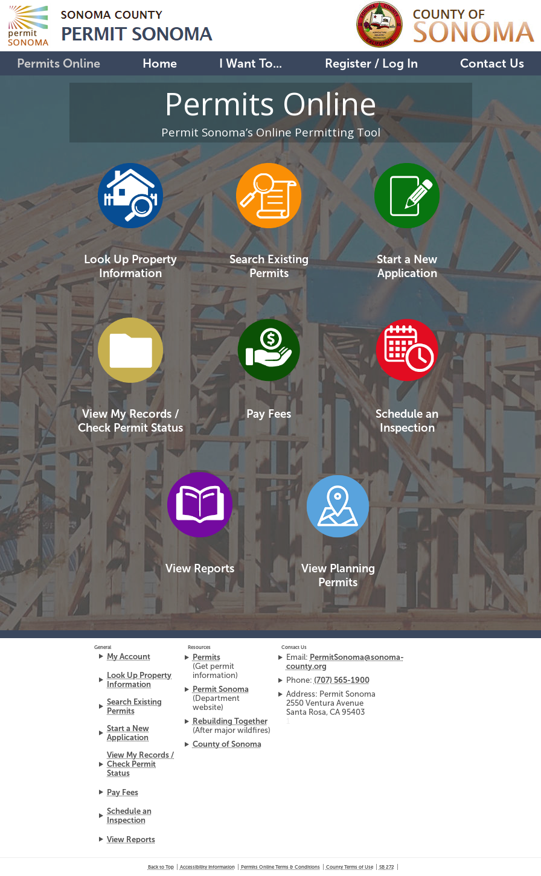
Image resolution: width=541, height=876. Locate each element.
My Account (128, 656)
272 (386, 867)
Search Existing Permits (269, 266)
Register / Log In (371, 63)
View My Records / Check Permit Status (140, 764)
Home (159, 63)
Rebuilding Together (230, 721)
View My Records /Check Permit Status (130, 421)
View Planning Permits (338, 575)
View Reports (199, 568)
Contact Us (492, 63)
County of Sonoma (227, 744)
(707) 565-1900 (342, 680)
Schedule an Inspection (407, 421)
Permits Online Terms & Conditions (280, 867)
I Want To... (250, 63)
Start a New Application (407, 266)
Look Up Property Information (130, 266)
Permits (206, 657)
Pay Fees (268, 414)
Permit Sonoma (221, 689)
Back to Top (161, 867)
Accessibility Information (207, 867)
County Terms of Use (349, 867)
